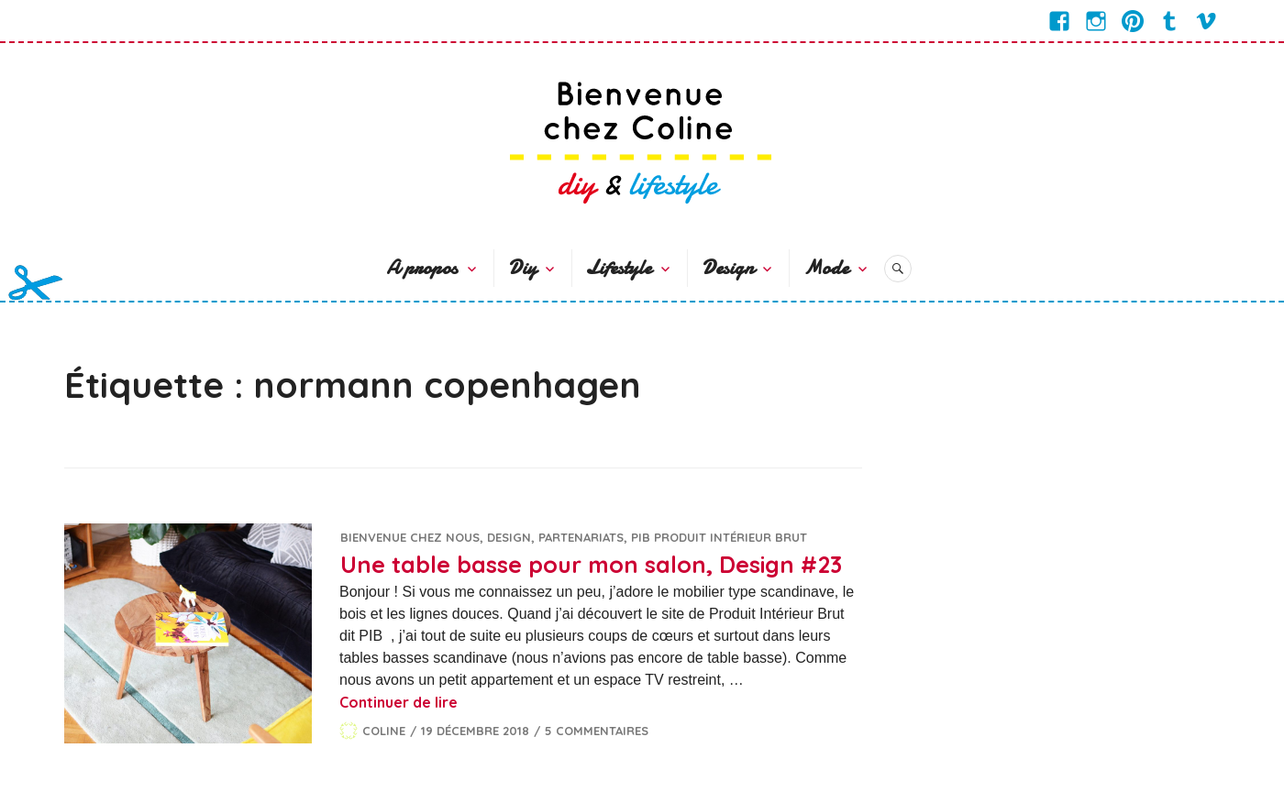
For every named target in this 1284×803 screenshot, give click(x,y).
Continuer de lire (398, 702)
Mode (825, 267)
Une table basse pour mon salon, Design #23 (591, 564)
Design (728, 267)
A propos (422, 267)
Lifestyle (618, 267)
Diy (522, 267)
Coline (383, 730)
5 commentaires (596, 730)
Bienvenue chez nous (410, 537)
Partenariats (581, 537)
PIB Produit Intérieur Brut (719, 537)
